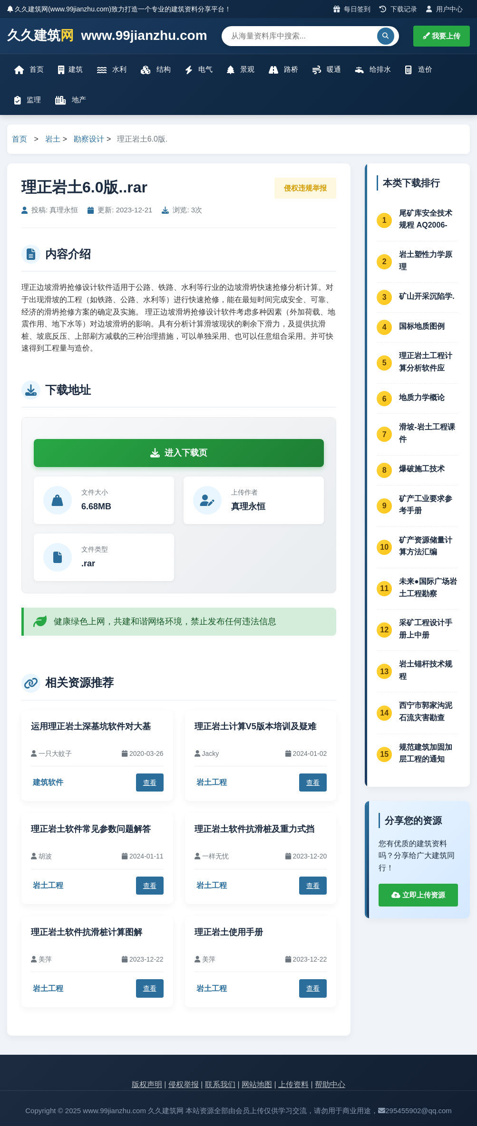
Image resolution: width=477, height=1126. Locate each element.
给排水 (373, 69)
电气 (199, 69)
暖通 (326, 69)
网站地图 (257, 1084)
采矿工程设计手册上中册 (425, 629)
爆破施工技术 (422, 469)
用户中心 (444, 9)
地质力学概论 (422, 397)
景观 (240, 69)
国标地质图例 (422, 326)
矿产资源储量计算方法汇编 (425, 546)
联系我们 (220, 1084)
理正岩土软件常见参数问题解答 (91, 829)
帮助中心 (330, 1084)
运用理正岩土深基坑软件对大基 (91, 726)
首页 (29, 69)
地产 (70, 100)
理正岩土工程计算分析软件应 (425, 362)
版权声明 (147, 1084)
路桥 (283, 69)
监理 (27, 100)
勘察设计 (89, 139)
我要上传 (441, 36)
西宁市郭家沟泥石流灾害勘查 (425, 711)
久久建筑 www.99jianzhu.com (107, 36)
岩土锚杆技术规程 (425, 670)
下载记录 (398, 9)
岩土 (52, 139)
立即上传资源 (418, 895)
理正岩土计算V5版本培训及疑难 (255, 726)
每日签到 (352, 9)
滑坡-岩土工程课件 (427, 433)
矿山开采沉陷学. (426, 296)
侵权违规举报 (305, 188)
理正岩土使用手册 (229, 932)
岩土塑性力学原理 (425, 260)
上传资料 (293, 1084)
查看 (149, 782)
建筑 (70, 69)
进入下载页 (178, 453)
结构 (155, 69)
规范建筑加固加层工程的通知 (425, 753)
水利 (112, 69)
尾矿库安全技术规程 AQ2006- (425, 219)
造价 (418, 69)
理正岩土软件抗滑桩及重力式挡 (254, 829)
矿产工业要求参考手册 (425, 505)
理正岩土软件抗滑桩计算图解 (86, 932)
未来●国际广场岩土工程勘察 (428, 587)
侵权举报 (183, 1084)
